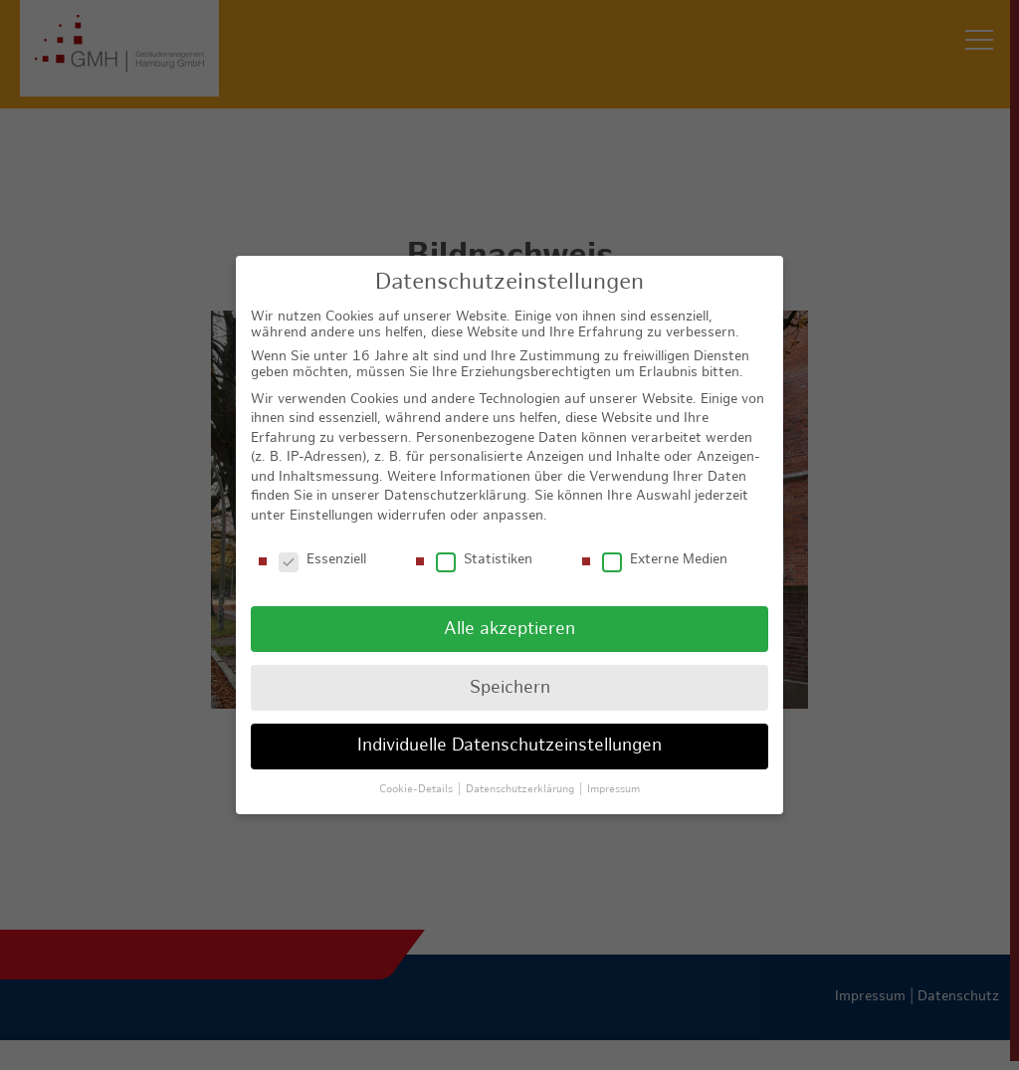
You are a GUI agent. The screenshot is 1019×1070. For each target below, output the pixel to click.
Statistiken (484, 546)
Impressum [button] (613, 776)
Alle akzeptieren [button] (509, 615)
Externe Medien (664, 546)
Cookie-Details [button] (417, 776)
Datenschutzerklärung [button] (521, 776)
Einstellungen (331, 502)
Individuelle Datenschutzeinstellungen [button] (509, 733)
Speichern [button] (510, 674)
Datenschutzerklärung (455, 483)
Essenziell (322, 546)
